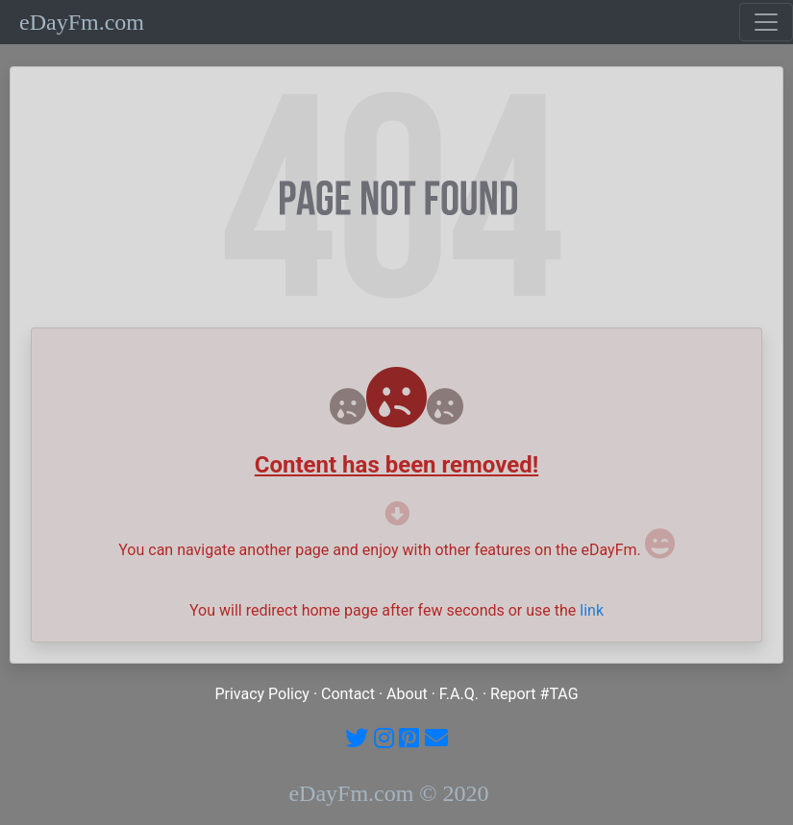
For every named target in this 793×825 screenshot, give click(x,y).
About (407, 694)
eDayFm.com (81, 22)
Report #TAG (534, 694)
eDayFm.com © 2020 (388, 793)
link (592, 610)
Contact (348, 694)
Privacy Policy (262, 694)
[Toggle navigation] (766, 22)
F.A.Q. (459, 694)
